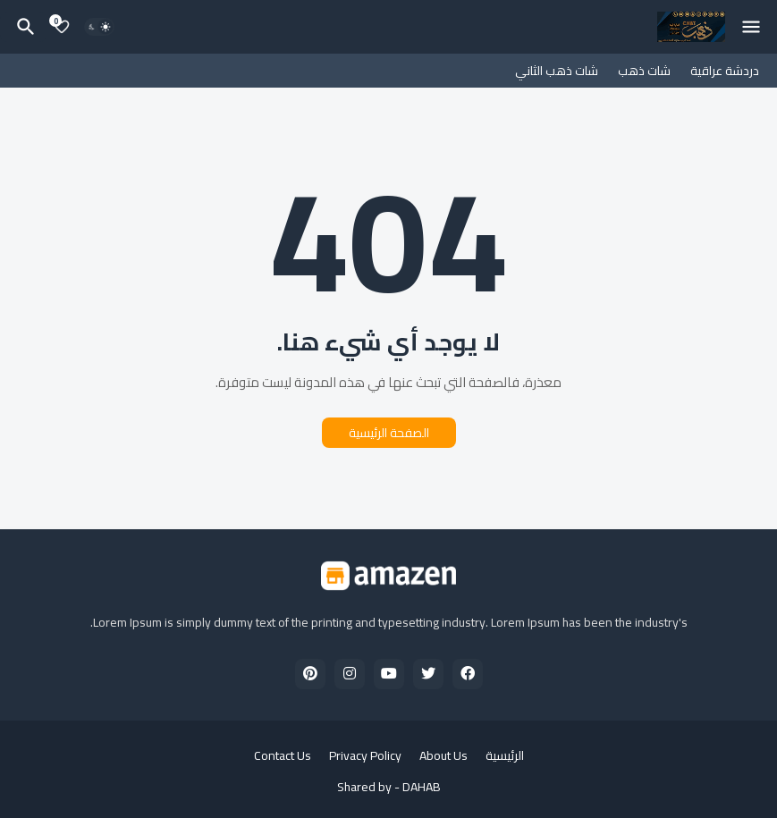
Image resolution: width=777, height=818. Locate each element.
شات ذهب (644, 70)
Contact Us (282, 756)
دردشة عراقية (724, 70)
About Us (443, 756)
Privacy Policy (365, 756)
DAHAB (421, 786)
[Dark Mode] (99, 27)
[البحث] (23, 27)
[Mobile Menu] (751, 27)
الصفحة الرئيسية (389, 432)
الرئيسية (505, 756)
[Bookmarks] (62, 27)
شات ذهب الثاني (556, 70)
